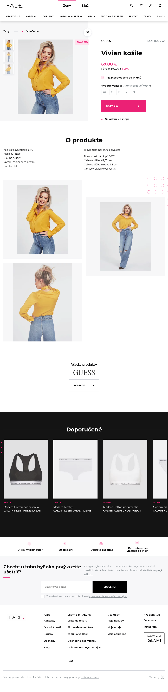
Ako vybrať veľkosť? (137, 88)
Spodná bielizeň (112, 19)
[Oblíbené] (141, 7)
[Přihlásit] (151, 7)
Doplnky (48, 19)
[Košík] (160, 7)
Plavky (133, 19)
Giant (162, 679)
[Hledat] (131, 7)
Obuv (91, 19)
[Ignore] (84, 601)
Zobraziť (79, 387)
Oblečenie (13, 19)
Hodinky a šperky (71, 19)
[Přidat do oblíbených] (88, 35)
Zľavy (147, 19)
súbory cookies (90, 679)
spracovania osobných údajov (108, 598)
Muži (85, 7)
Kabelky (31, 19)
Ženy (67, 7)
